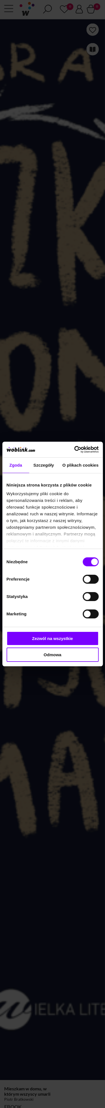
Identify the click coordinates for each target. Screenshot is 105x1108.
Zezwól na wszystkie (52, 638)
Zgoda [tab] (15, 465)
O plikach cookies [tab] (80, 465)
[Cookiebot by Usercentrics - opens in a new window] (75, 449)
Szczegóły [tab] (43, 465)
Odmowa (52, 654)
